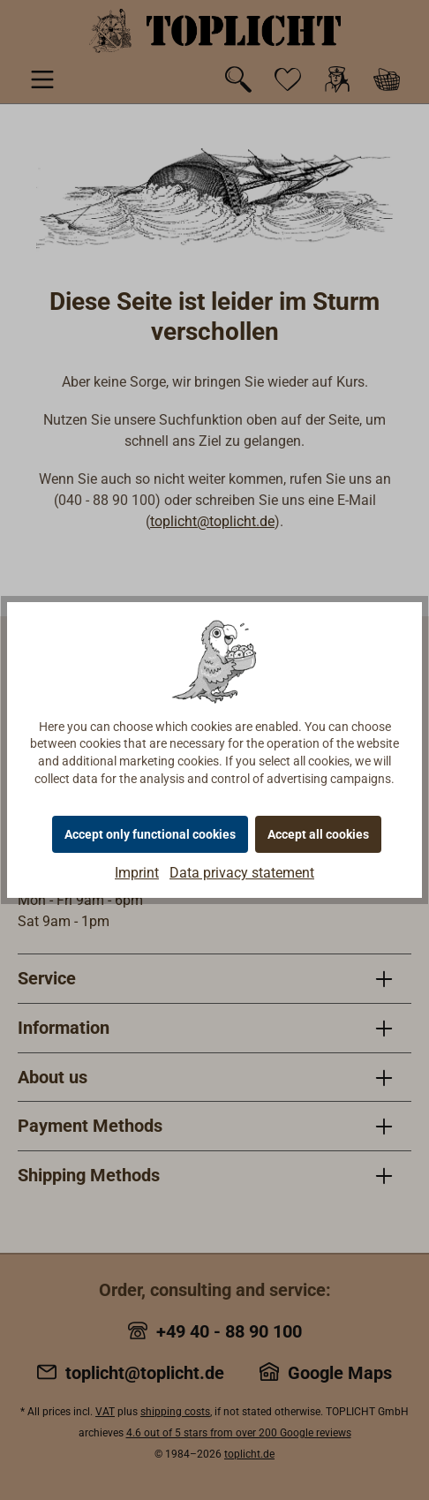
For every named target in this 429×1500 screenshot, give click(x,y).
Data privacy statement (241, 872)
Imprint (137, 872)
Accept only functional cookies (150, 834)
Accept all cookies (318, 834)
